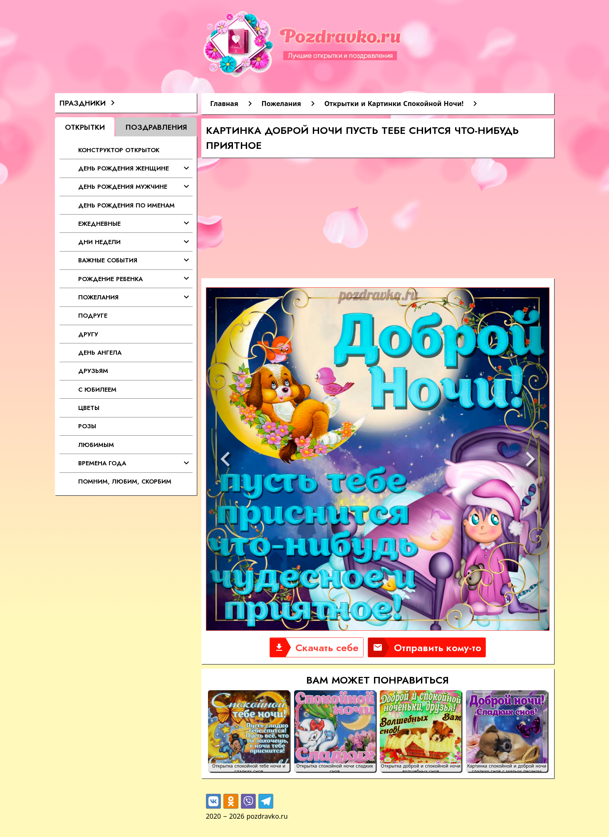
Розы (87, 426)
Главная (224, 103)
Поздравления (156, 127)
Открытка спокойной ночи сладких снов (335, 767)
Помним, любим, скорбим (124, 481)
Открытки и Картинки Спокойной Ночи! (394, 103)
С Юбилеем (97, 389)
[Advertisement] (377, 220)
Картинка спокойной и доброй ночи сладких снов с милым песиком (506, 767)
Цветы (88, 407)
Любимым (96, 444)
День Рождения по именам (126, 205)
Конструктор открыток (118, 150)
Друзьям (93, 370)
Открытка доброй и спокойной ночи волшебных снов (421, 767)
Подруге (92, 315)
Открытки (85, 127)
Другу (88, 334)
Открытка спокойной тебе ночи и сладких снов (248, 767)
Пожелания (281, 103)
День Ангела (99, 352)
